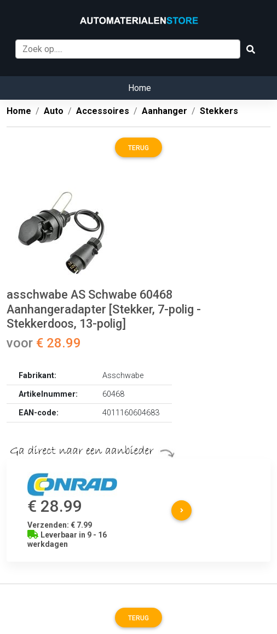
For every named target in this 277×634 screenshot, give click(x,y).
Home (139, 88)
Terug (138, 148)
